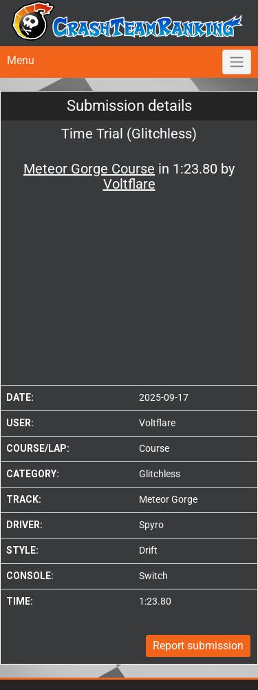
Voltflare (157, 422)
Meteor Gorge (168, 499)
